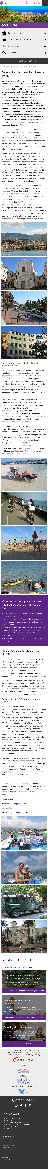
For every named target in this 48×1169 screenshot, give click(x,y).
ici (30, 792)
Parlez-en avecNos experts (8, 1137)
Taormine (7, 691)
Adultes (16, 66)
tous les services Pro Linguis (15, 967)
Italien (38, 66)
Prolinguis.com (7, 66)
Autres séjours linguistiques (15, 813)
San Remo (9, 25)
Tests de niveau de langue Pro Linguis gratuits (22, 991)
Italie (43, 66)
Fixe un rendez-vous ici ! (22, 1044)
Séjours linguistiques (27, 66)
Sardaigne (15, 689)
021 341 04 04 (24, 1100)
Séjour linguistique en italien (15, 804)
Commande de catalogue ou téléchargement (22, 1017)
